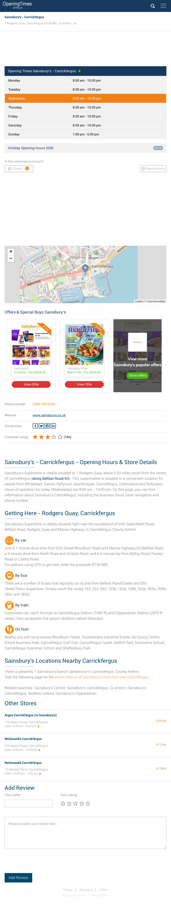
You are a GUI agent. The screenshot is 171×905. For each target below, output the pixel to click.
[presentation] (40, 864)
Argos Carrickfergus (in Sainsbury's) (31, 715)
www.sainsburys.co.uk (49, 415)
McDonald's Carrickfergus (23, 739)
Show (158, 148)
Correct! (18, 168)
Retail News (100, 895)
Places (67, 890)
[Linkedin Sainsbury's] (53, 426)
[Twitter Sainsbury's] (41, 426)
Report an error (153, 169)
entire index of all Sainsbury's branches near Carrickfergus (101, 677)
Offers (103, 890)
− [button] (10, 258)
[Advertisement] (85, 50)
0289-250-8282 (44, 404)
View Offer (31, 384)
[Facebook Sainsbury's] (35, 426)
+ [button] (10, 251)
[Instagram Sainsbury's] (47, 426)
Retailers (85, 890)
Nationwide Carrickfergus (23, 763)
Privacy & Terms (73, 895)
